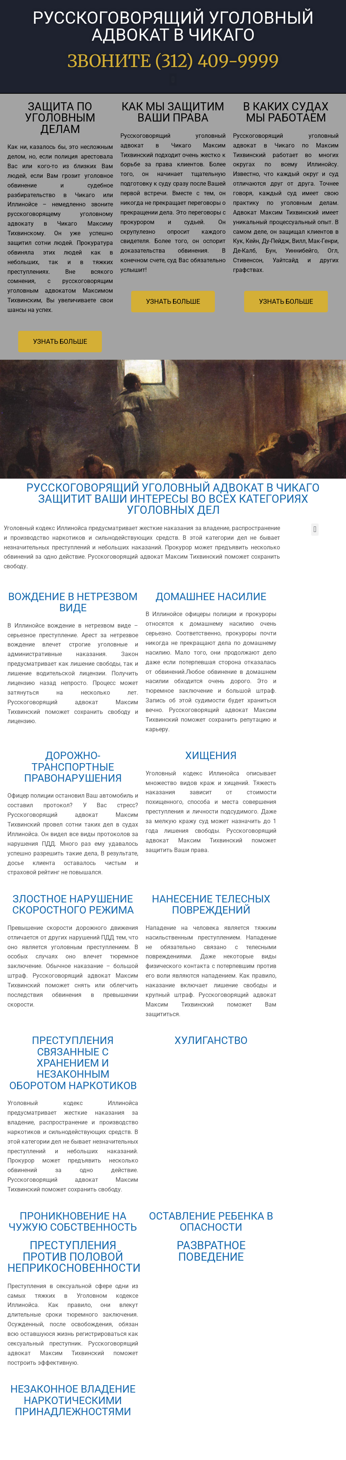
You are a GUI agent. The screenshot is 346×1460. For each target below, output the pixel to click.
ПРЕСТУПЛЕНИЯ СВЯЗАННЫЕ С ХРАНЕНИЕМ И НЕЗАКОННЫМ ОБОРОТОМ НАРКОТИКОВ (73, 1070)
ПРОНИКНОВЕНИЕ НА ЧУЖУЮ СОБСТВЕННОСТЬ (73, 1240)
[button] (172, 79)
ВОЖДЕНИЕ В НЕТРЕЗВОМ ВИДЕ (73, 602)
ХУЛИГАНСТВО (211, 1041)
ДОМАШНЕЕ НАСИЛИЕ (211, 596)
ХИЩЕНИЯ (211, 755)
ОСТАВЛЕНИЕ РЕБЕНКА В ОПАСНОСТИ (211, 1234)
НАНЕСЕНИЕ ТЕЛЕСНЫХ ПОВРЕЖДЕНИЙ (211, 904)
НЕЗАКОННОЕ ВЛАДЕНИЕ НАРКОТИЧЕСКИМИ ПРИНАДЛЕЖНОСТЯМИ (73, 1430)
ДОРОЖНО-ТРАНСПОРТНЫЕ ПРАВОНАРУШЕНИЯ (72, 766)
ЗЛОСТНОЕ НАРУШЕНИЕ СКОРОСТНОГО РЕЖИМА (73, 910)
